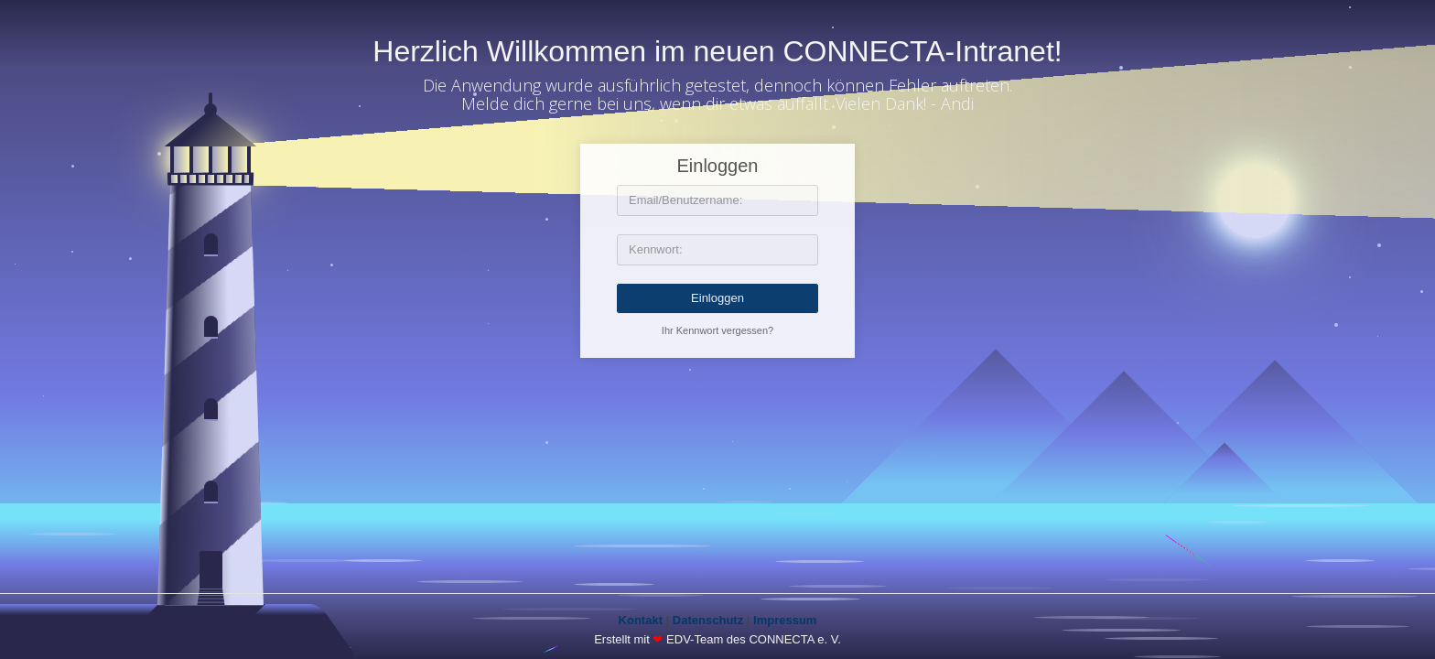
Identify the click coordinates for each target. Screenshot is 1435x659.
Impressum (784, 620)
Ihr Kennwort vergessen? (717, 330)
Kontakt (641, 620)
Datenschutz (708, 620)
